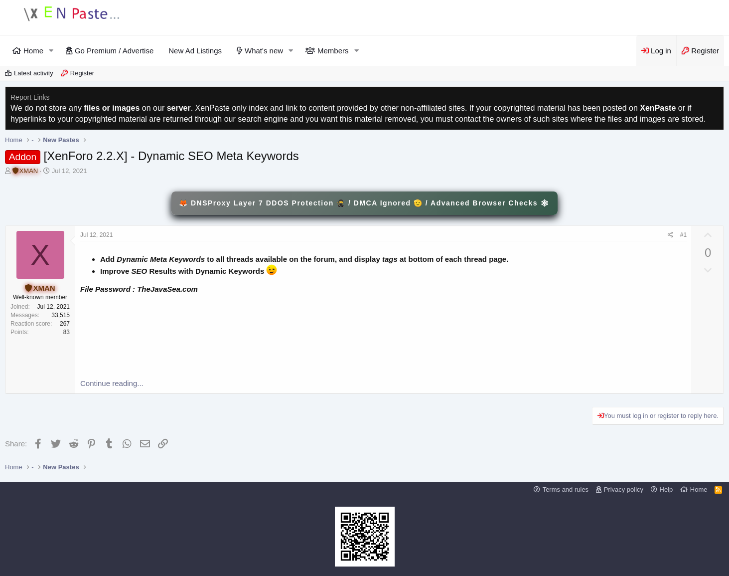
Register (82, 73)
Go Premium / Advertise (114, 50)
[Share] (670, 235)
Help (666, 489)
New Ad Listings (195, 50)
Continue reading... (112, 383)
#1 (683, 234)
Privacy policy (623, 489)
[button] (51, 50)
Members (333, 50)
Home (33, 50)
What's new (264, 50)
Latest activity (33, 73)
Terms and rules (565, 489)
